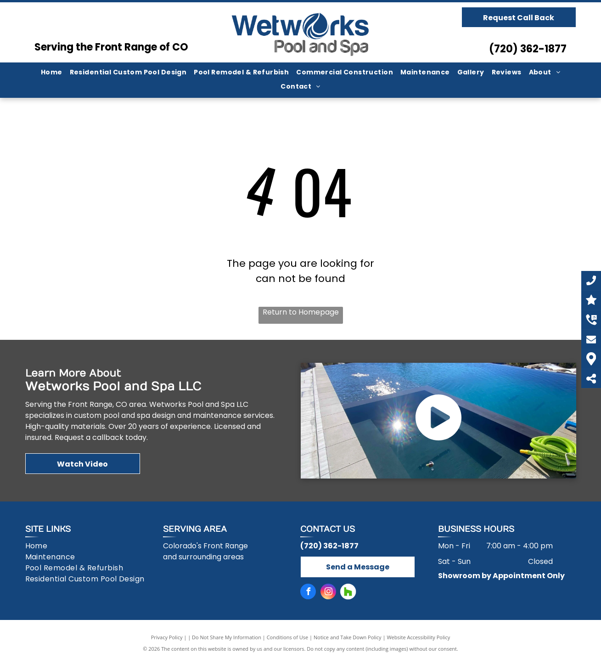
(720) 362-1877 (528, 49)
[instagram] (328, 593)
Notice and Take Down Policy (348, 637)
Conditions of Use (288, 637)
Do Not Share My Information (226, 637)
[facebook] (308, 593)
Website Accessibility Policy (418, 637)
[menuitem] (51, 72)
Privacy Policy (167, 637)
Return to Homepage (301, 312)
